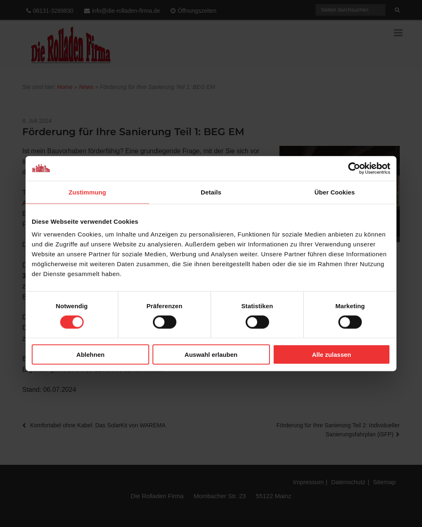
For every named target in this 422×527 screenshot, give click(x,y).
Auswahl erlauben (211, 354)
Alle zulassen (331, 354)
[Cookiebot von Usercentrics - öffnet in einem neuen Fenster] (354, 168)
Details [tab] (211, 191)
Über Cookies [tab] (334, 191)
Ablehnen (90, 354)
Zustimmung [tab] (87, 191)
